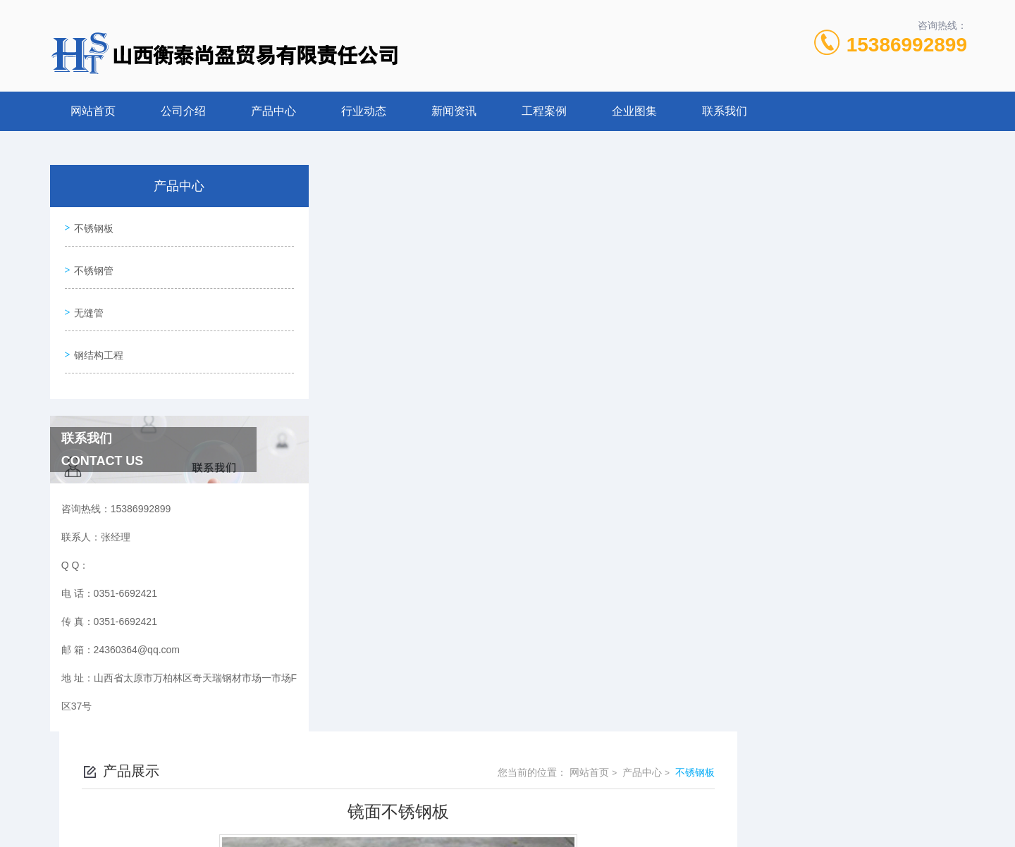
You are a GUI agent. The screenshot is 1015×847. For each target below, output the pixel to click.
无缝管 (88, 307)
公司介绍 (183, 111)
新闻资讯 (453, 111)
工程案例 (544, 111)
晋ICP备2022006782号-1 (617, 802)
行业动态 (363, 111)
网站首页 (93, 111)
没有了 (377, 577)
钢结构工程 (98, 347)
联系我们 (724, 111)
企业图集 (634, 111)
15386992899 (907, 45)
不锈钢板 (93, 227)
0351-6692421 (383, 779)
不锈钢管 (93, 267)
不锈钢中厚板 (392, 601)
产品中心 (273, 111)
